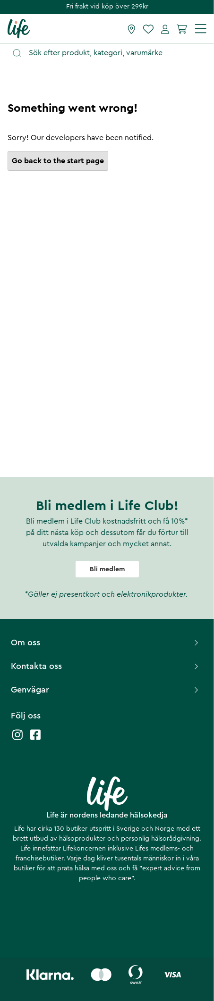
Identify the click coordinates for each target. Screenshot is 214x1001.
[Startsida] (19, 28)
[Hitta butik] (132, 28)
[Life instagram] (17, 739)
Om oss (106, 642)
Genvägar (106, 689)
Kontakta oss (106, 666)
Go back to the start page (58, 161)
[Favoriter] (148, 28)
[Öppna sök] (111, 53)
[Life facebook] (35, 739)
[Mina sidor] (165, 28)
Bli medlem (107, 569)
